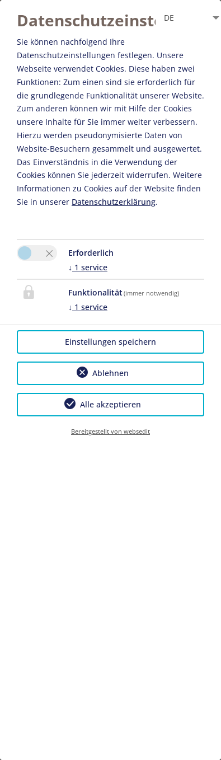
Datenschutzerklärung (114, 201)
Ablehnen (110, 373)
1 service (87, 267)
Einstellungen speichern (110, 341)
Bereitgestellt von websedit (110, 431)
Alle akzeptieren (110, 404)
